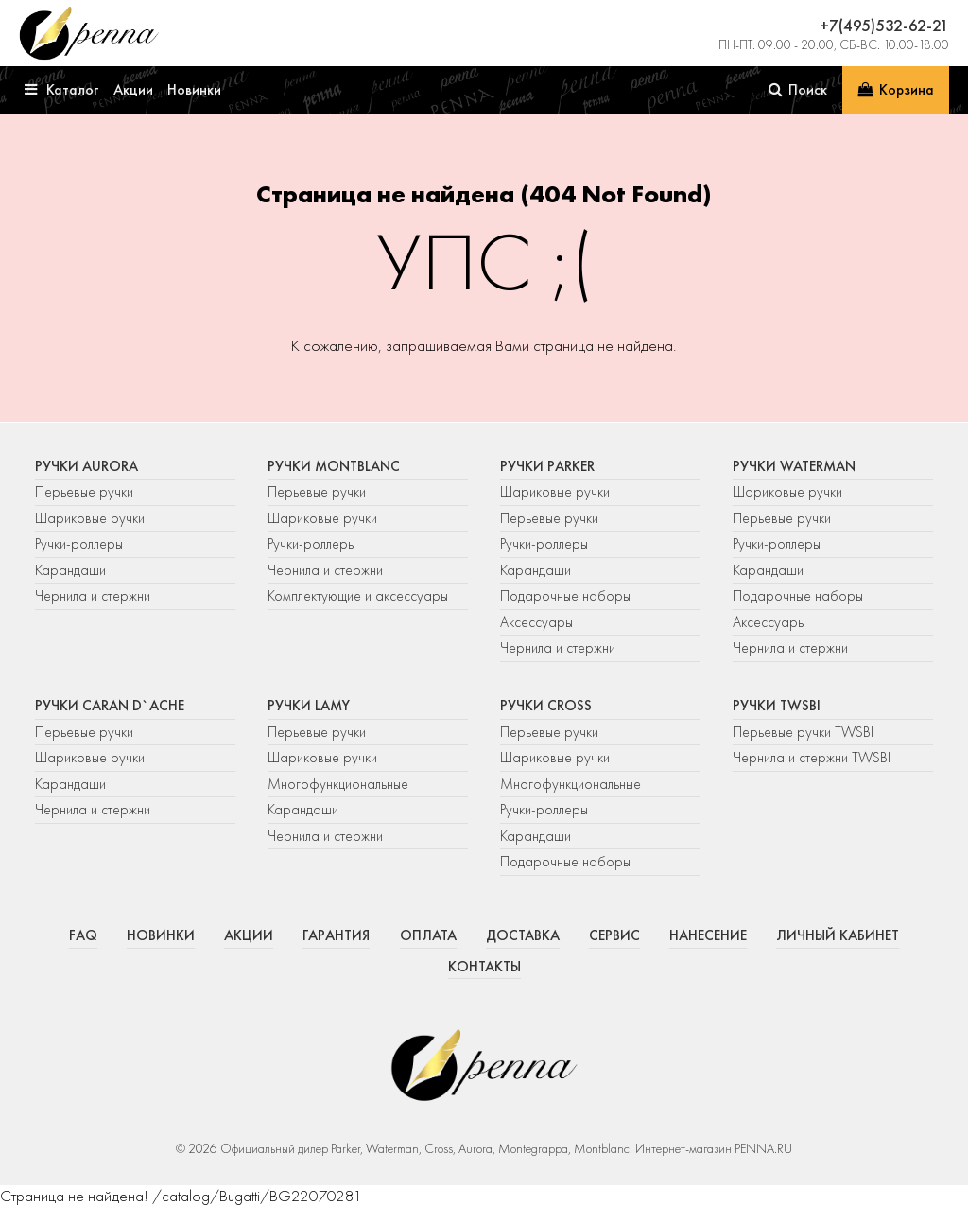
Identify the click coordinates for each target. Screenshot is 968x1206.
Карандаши (70, 570)
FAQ (83, 935)
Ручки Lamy (309, 705)
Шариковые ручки (90, 518)
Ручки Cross (546, 705)
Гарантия (336, 935)
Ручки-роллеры (79, 543)
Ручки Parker (547, 466)
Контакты (484, 966)
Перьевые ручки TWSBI (803, 732)
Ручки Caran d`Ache (109, 705)
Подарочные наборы (565, 595)
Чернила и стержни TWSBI (811, 757)
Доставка (523, 935)
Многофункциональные (340, 784)
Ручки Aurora (86, 466)
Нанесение (708, 935)
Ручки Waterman (794, 466)
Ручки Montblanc (334, 466)
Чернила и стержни (92, 595)
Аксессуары (536, 622)
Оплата (428, 935)
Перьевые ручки (84, 491)
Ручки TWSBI (777, 705)
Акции (248, 935)
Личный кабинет (837, 935)
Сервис (614, 935)
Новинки (161, 935)
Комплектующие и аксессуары (358, 595)
